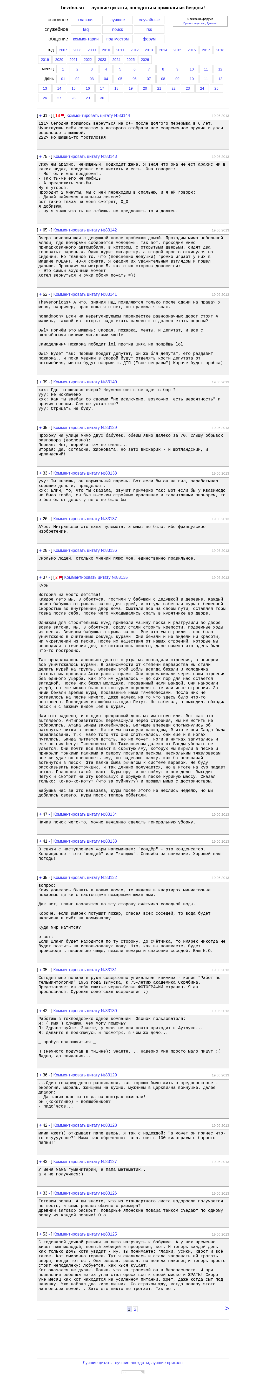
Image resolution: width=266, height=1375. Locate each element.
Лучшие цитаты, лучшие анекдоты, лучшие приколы (133, 1362)
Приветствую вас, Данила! (200, 23)
